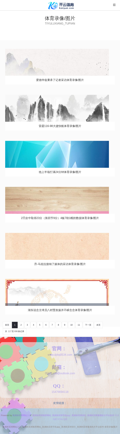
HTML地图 (62, 419)
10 (71, 325)
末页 (98, 325)
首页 (7, 325)
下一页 (88, 325)
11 (79, 325)
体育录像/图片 (60, 18)
